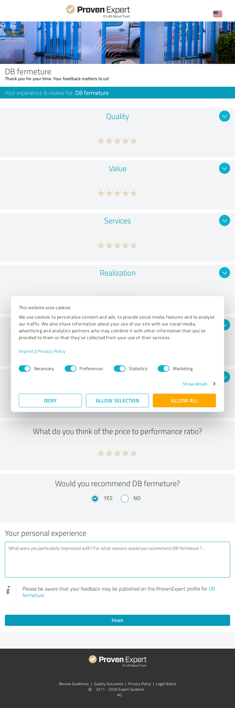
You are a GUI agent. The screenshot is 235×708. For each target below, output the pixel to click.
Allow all (184, 400)
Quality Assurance (108, 683)
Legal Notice (166, 683)
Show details (195, 384)
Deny (50, 400)
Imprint (26, 351)
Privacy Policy (51, 351)
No (137, 498)
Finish (117, 620)
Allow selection (117, 400)
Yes (108, 498)
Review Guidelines (74, 683)
